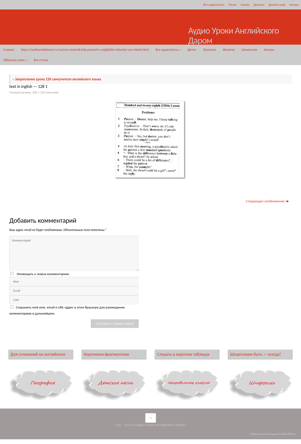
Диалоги (258, 4)
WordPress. (289, 434)
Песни (232, 4)
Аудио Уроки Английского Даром (233, 36)
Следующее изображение (267, 201)
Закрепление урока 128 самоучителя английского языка (56, 79)
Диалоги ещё (277, 4)
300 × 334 (38, 92)
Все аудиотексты (213, 4)
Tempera (272, 434)
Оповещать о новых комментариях (43, 274)
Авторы (294, 4)
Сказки (245, 4)
